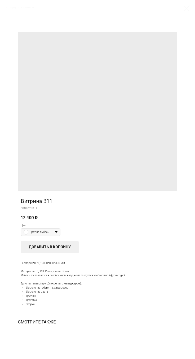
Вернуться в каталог (22, 7)
